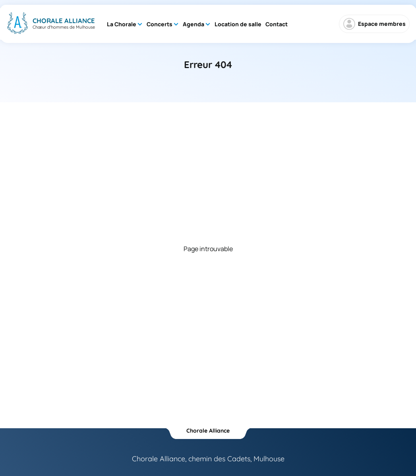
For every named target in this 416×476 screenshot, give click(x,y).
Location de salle (238, 24)
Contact (276, 24)
